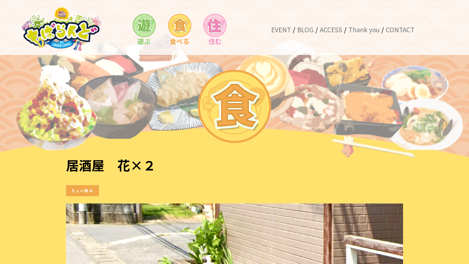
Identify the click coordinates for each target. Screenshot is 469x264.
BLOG (305, 29)
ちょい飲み (82, 190)
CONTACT (400, 29)
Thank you (364, 29)
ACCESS (331, 29)
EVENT (281, 29)
